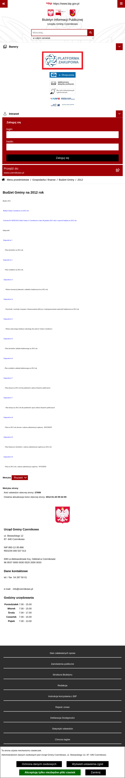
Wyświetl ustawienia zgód (87, 764)
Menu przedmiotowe (18, 179)
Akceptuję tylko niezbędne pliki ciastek (50, 772)
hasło (9, 141)
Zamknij (95, 772)
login (9, 129)
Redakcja (62, 685)
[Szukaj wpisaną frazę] (91, 32)
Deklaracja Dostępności (62, 718)
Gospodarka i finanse (44, 179)
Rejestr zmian (62, 707)
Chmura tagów (62, 739)
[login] (62, 134)
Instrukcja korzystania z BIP (62, 696)
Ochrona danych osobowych (39, 764)
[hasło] (62, 147)
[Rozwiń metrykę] (20, 477)
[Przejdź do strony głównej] (62, 18)
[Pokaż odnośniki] (4, 4)
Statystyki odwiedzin (62, 728)
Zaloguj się (62, 157)
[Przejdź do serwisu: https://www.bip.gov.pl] (62, 3)
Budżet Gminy (66, 179)
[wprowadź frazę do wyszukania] (59, 32)
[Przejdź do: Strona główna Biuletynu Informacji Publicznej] (3, 179)
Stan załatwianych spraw (62, 653)
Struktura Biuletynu (62, 674)
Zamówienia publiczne (62, 664)
